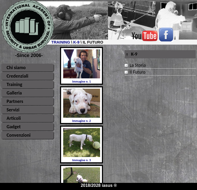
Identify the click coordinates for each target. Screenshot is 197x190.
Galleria (14, 93)
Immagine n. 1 (81, 66)
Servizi (13, 110)
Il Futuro (137, 72)
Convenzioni (19, 135)
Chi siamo (16, 67)
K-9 (76, 42)
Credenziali (17, 76)
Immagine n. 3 (81, 145)
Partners (15, 101)
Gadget (14, 127)
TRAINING (60, 42)
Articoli (14, 118)
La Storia (138, 65)
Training (14, 84)
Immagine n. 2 (81, 106)
